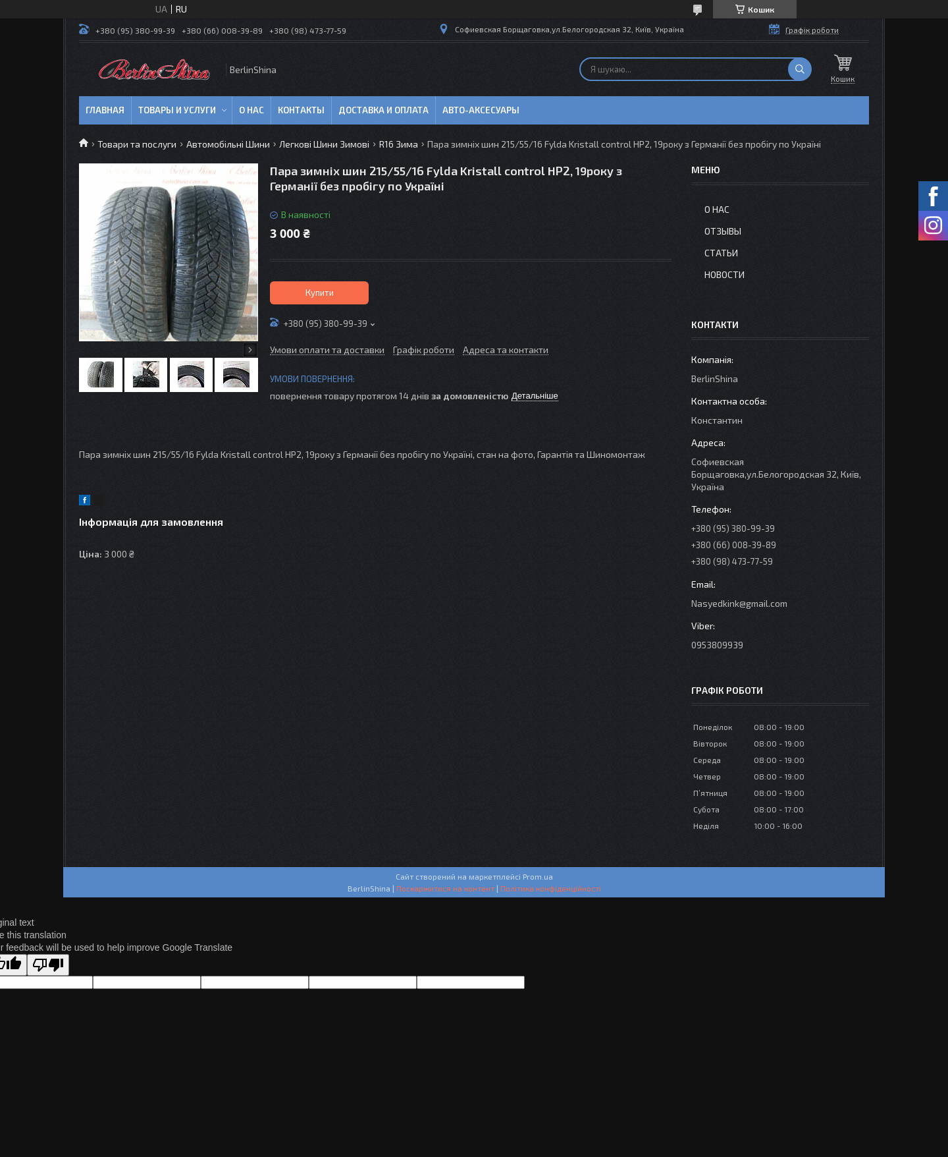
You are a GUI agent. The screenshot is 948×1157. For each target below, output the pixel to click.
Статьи (721, 252)
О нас (251, 110)
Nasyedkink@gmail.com (739, 603)
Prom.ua (538, 876)
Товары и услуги (177, 110)
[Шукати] (800, 69)
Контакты (301, 110)
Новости (724, 274)
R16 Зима (398, 144)
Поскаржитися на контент (445, 888)
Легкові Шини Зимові (324, 144)
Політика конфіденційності (550, 888)
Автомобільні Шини (228, 144)
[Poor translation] (48, 965)
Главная (105, 110)
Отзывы (722, 231)
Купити (319, 292)
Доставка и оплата (383, 110)
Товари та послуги (136, 144)
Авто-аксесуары (480, 110)
